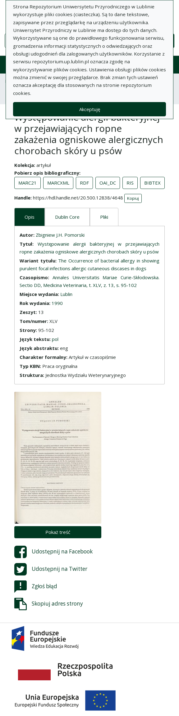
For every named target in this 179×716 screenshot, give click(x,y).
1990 (57, 303)
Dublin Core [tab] (67, 217)
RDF (84, 183)
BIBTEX (152, 183)
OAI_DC (107, 183)
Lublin (66, 294)
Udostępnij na (53, 552)
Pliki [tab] (104, 217)
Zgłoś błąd (35, 586)
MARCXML (58, 183)
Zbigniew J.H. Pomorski (60, 235)
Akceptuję (89, 109)
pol (55, 339)
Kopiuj (133, 198)
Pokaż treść (57, 532)
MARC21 (27, 183)
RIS (130, 183)
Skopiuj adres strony (48, 604)
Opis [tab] (29, 217)
